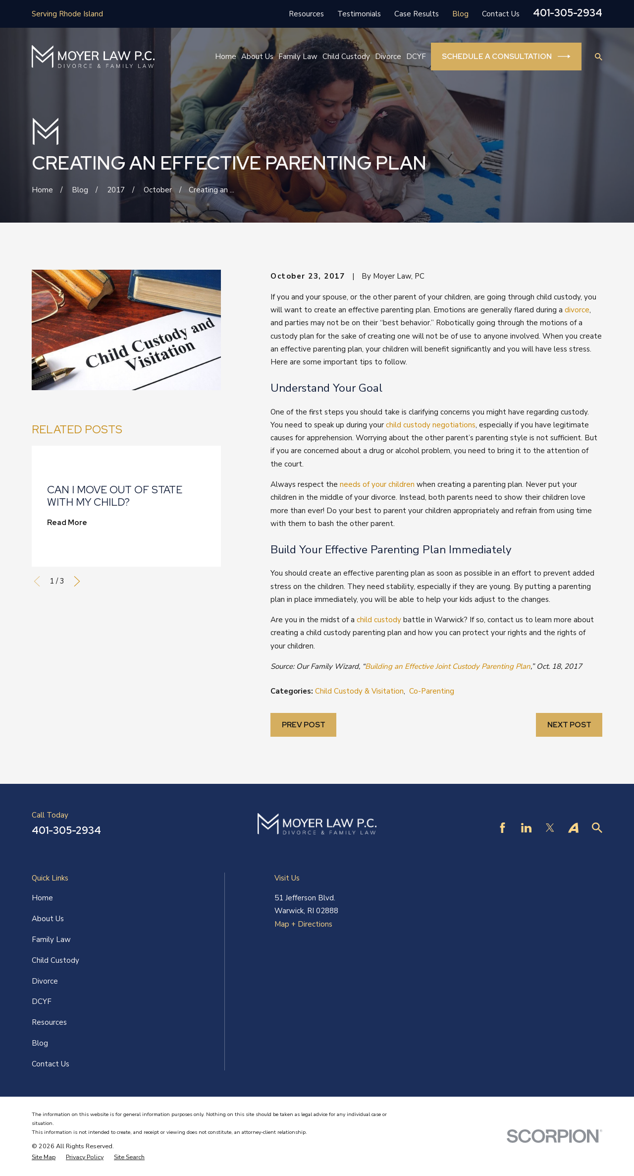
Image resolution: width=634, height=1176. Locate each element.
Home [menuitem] (225, 56)
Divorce (45, 981)
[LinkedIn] (526, 828)
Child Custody (55, 960)
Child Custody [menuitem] (346, 56)
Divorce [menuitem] (388, 56)
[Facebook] (502, 828)
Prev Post (303, 725)
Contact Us (501, 14)
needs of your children (377, 484)
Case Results (416, 14)
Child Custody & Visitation (359, 691)
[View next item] (77, 581)
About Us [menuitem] (257, 56)
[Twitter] (550, 828)
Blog (460, 14)
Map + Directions (303, 924)
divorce (577, 310)
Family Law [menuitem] (297, 56)
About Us (48, 919)
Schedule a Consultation (506, 56)
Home (42, 898)
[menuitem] (43, 1157)
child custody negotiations (431, 425)
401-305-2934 (567, 12)
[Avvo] (573, 828)
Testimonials (359, 14)
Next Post (569, 725)
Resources (306, 14)
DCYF (42, 1001)
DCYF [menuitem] (416, 56)
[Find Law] (597, 828)
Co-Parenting (431, 691)
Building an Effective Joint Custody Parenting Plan (447, 666)
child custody (379, 620)
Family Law (51, 939)
